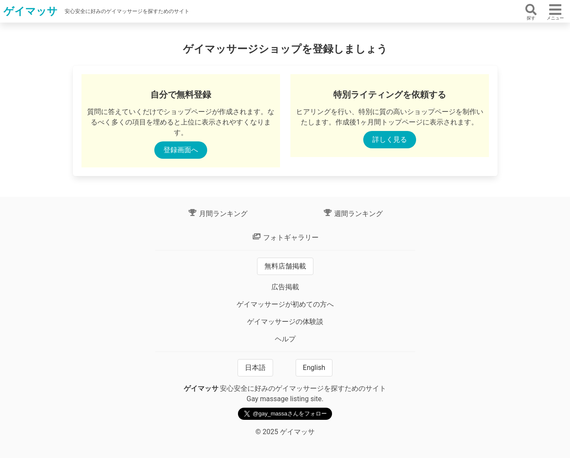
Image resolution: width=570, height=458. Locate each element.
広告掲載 (285, 287)
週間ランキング (352, 213)
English (314, 367)
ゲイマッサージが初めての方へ (285, 304)
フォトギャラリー (285, 237)
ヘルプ (285, 339)
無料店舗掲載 (285, 266)
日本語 (255, 367)
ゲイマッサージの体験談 (285, 321)
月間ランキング (217, 213)
